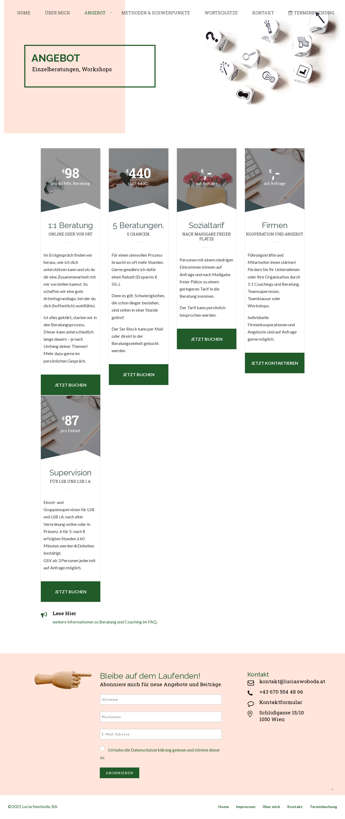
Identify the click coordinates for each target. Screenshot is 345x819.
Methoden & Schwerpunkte (155, 12)
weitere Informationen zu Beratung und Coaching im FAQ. (105, 621)
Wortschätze (221, 12)
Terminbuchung (311, 12)
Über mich (57, 12)
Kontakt (263, 12)
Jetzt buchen (70, 384)
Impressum (245, 806)
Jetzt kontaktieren (274, 362)
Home (23, 12)
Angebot (95, 12)
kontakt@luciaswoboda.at (292, 681)
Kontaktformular (280, 702)
